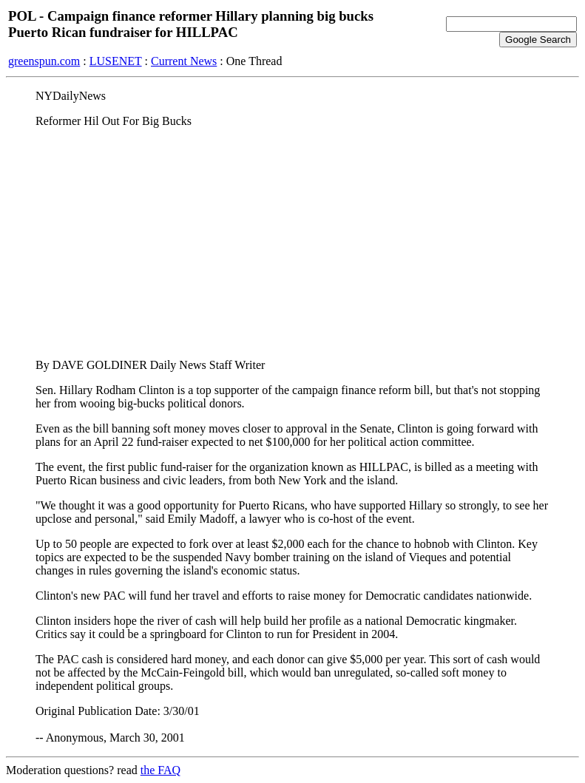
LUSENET (115, 61)
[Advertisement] (292, 243)
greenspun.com (44, 61)
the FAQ (160, 770)
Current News (184, 61)
